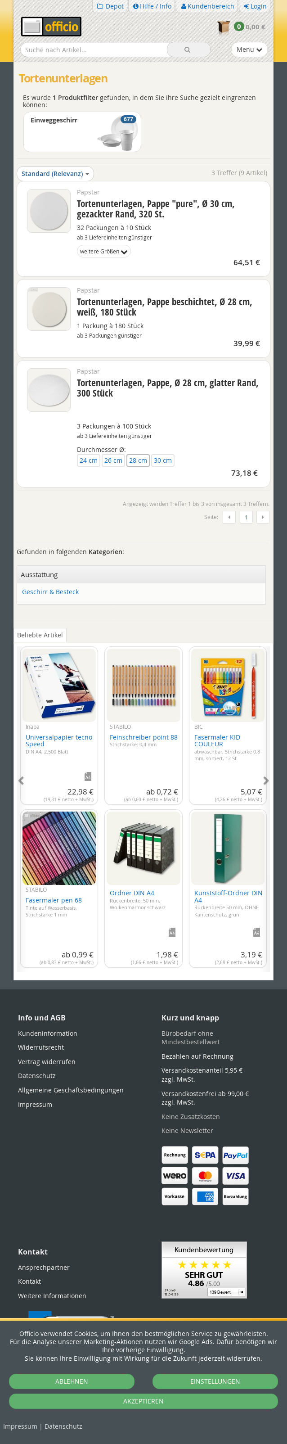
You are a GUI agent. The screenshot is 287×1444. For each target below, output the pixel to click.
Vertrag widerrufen (47, 1061)
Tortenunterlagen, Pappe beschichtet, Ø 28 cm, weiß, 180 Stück (164, 306)
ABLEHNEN (71, 1381)
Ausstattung (39, 574)
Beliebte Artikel (40, 635)
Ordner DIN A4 (138, 900)
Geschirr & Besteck (50, 592)
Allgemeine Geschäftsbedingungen (71, 1090)
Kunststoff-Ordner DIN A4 (228, 903)
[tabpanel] (143, 804)
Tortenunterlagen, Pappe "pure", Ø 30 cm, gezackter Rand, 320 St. (156, 208)
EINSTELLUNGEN (215, 1381)
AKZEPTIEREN (143, 1401)
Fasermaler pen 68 (54, 907)
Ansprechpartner (44, 1267)
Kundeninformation (47, 1033)
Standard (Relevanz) (55, 173)
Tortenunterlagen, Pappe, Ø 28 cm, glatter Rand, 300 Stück (168, 387)
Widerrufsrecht (41, 1047)
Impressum (20, 1426)
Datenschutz (63, 1426)
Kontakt (29, 1281)
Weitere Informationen (52, 1295)
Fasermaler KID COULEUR (227, 747)
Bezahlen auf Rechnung (197, 1056)
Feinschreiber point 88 (144, 740)
